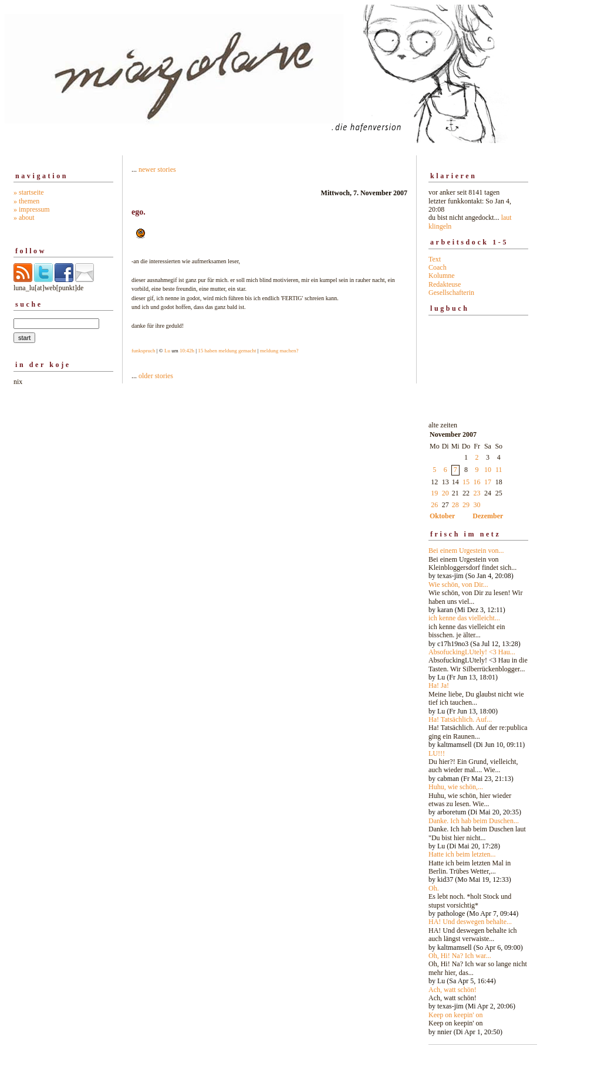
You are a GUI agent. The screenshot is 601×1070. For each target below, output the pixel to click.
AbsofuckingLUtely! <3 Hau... (471, 652)
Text (434, 259)
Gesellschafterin (451, 292)
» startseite (28, 192)
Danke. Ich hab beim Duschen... (473, 821)
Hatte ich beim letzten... (462, 854)
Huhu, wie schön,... (455, 787)
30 (477, 505)
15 (466, 482)
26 (434, 505)
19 (434, 493)
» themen (26, 201)
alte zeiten (478, 725)
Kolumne (441, 275)
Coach (437, 267)
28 (455, 505)
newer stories (157, 169)
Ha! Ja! (438, 685)
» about (24, 217)
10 (487, 470)
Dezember (487, 516)
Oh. (433, 888)
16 (477, 482)
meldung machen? (279, 351)
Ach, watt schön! (452, 990)
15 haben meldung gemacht (227, 351)
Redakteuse (444, 284)
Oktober (442, 516)
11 (498, 470)
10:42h (187, 351)
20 (445, 493)
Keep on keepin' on (455, 1015)
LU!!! (436, 753)
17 (487, 482)
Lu (167, 351)
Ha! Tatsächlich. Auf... (460, 719)
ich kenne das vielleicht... (464, 618)
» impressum (31, 209)
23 (477, 493)
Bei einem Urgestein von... (466, 550)
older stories (156, 376)
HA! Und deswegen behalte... (470, 922)
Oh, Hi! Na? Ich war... (459, 956)
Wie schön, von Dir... (458, 584)
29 (466, 505)
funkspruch (143, 351)
